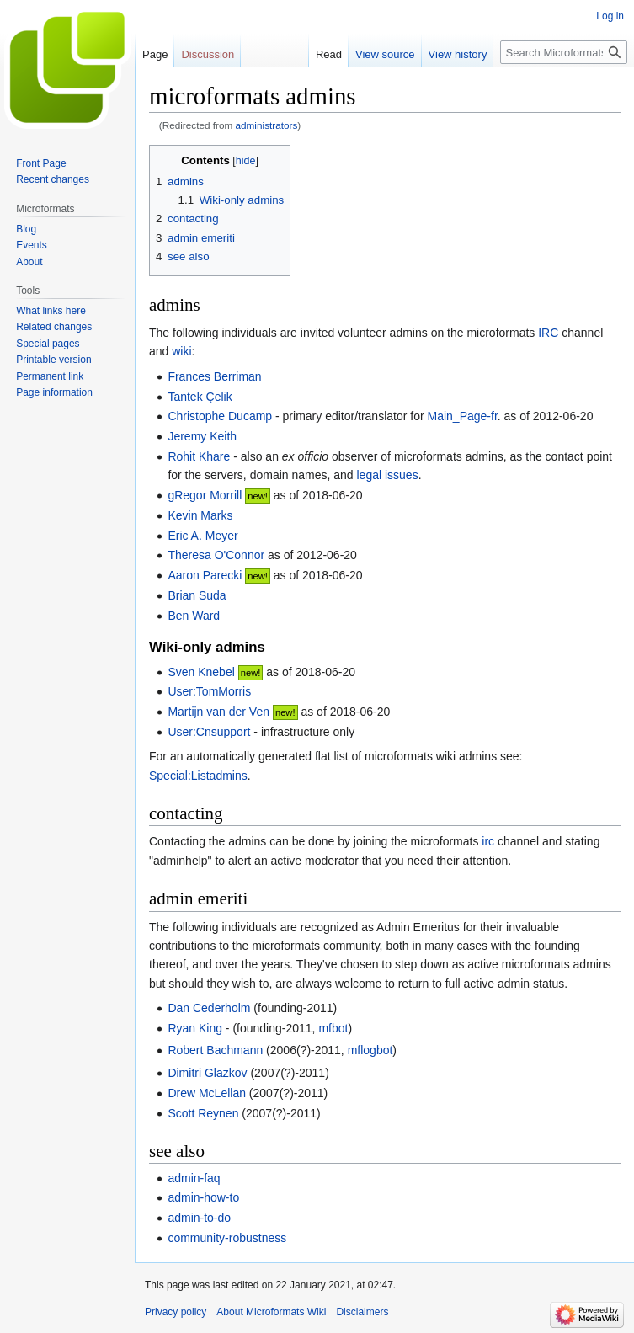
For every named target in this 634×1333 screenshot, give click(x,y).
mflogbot (370, 1050)
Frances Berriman (214, 376)
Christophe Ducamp (220, 416)
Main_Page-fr (463, 416)
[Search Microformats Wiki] (563, 52)
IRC (548, 332)
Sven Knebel (201, 672)
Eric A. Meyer (202, 535)
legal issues (387, 475)
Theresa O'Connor (216, 555)
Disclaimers (362, 1312)
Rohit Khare (199, 456)
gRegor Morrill (205, 495)
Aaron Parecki (205, 575)
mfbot (333, 1028)
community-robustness (227, 1238)
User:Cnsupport (209, 731)
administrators (267, 125)
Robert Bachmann (215, 1050)
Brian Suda (197, 595)
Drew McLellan (207, 1093)
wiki (181, 351)
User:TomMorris (209, 691)
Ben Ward (194, 615)
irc (488, 841)
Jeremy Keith (202, 436)
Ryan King (195, 1028)
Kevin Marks (200, 515)
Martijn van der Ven (218, 711)
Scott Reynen (203, 1113)
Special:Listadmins (198, 775)
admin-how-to (203, 1197)
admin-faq (194, 1178)
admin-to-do (199, 1217)
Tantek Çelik (200, 396)
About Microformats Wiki (271, 1312)
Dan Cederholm (209, 1008)
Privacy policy (175, 1312)
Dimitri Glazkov (207, 1073)
